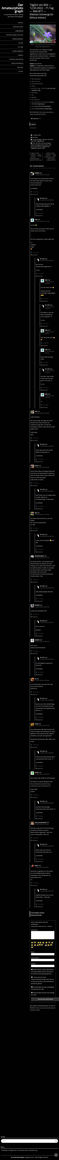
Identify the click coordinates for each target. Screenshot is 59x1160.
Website (33, 963)
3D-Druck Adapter (46, 143)
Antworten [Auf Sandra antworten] (35, 797)
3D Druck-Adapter (37, 139)
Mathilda (33, 97)
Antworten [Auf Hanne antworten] (35, 485)
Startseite (20, 22)
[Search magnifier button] (56, 1141)
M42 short (50, 139)
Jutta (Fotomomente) (37, 83)
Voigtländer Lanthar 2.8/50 (38, 148)
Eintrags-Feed (13, 1150)
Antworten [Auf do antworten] (35, 694)
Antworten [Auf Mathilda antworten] (35, 194)
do (35, 678)
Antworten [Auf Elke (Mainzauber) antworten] (35, 582)
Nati (36, 512)
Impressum (20, 67)
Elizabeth (37, 605)
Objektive (20, 55)
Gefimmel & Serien (18, 26)
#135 (35, 65)
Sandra (33, 86)
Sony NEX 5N (37, 146)
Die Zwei (20, 43)
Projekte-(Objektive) (17, 51)
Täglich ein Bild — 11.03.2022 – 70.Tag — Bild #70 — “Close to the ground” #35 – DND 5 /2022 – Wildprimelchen (50, 156)
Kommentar (34, 930)
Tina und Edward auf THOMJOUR (40, 102)
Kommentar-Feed (23, 1150)
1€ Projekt (20, 47)
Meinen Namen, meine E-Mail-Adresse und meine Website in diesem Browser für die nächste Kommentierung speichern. (42, 972)
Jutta (36, 411)
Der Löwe (34, 137)
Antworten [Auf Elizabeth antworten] (35, 617)
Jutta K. (36, 865)
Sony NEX (33, 141)
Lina (32, 95)
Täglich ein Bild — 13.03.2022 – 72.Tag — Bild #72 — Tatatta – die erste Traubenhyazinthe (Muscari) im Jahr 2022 (36, 156)
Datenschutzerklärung (17, 63)
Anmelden (5, 1150)
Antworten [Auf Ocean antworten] (35, 747)
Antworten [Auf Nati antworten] (35, 530)
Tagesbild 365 (40, 141)
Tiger (36, 219)
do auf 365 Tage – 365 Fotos (39, 88)
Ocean (33, 106)
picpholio (37, 639)
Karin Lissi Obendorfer (40, 822)
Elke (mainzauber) (36, 79)
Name (33, 952)
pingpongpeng (19, 31)
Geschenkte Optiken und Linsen (14, 35)
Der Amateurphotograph (12, 8)
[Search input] (29, 1141)
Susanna (33, 108)
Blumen (45, 139)
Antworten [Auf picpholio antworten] (35, 653)
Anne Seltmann (35, 99)
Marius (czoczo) (35, 81)
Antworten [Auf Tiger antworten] (35, 255)
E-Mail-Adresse (35, 958)
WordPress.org (33, 1150)
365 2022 (38, 143)
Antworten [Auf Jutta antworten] (35, 440)
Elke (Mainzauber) (39, 556)
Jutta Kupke (34, 92)
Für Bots (20, 71)
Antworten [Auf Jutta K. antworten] (35, 885)
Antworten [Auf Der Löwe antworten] (40, 215)
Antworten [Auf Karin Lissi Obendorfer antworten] (35, 840)
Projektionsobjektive (17, 39)
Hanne (36, 465)
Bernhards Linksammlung (16, 59)
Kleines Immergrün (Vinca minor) (39, 145)
